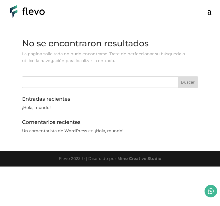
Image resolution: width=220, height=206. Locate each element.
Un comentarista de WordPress (54, 130)
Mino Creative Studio (139, 158)
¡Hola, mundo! (36, 107)
